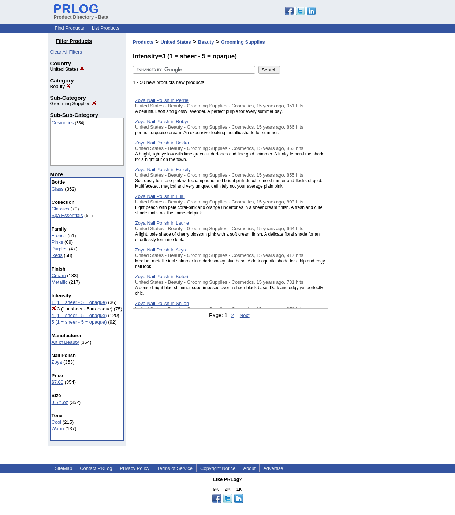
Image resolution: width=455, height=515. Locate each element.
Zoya (57, 362)
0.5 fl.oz (60, 402)
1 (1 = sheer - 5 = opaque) (79, 302)
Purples (60, 248)
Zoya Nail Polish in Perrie (162, 100)
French (59, 235)
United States (67, 69)
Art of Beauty (65, 342)
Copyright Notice (217, 468)
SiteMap (63, 468)
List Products (105, 28)
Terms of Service (175, 468)
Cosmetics (63, 122)
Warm (58, 428)
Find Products (69, 28)
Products (143, 42)
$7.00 (58, 382)
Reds (57, 255)
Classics (60, 208)
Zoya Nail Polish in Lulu (160, 196)
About (249, 468)
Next (245, 315)
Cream (59, 275)
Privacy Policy (134, 468)
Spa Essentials (67, 215)
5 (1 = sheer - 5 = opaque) (79, 322)
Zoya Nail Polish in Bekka (162, 143)
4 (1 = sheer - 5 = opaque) (79, 315)
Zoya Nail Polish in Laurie (162, 223)
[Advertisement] (364, 190)
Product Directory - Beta (81, 14)
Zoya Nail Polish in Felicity (163, 169)
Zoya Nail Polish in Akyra (161, 250)
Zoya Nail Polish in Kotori (161, 276)
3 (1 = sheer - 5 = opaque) (82, 309)
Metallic (60, 282)
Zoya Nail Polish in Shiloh (162, 303)
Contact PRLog (96, 468)
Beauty (60, 86)
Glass (58, 189)
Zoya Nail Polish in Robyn (162, 121)
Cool (56, 422)
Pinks (57, 242)
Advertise (273, 468)
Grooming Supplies (73, 103)
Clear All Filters (66, 52)
